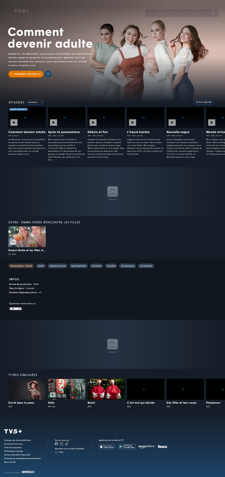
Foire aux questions (13, 447)
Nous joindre (10, 462)
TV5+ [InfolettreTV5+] (61, 452)
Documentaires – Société (21, 266)
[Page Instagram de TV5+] (61, 443)
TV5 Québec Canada (13, 451)
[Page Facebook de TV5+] (56, 443)
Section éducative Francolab (17, 455)
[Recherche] (213, 9)
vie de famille (146, 266)
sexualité (111, 266)
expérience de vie (57, 266)
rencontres (96, 266)
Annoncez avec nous (13, 444)
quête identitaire (78, 266)
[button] (175, 9)
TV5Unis (21, 7)
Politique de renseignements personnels (22, 458)
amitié (41, 266)
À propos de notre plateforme (17, 440)
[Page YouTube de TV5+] (66, 443)
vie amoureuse (127, 266)
